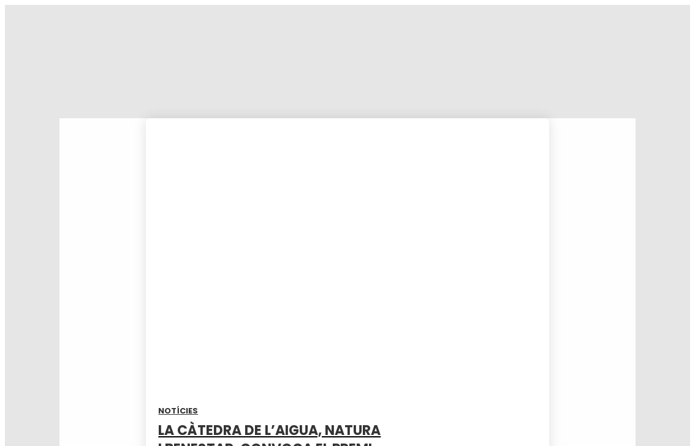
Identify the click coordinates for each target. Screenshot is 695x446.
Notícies (178, 411)
